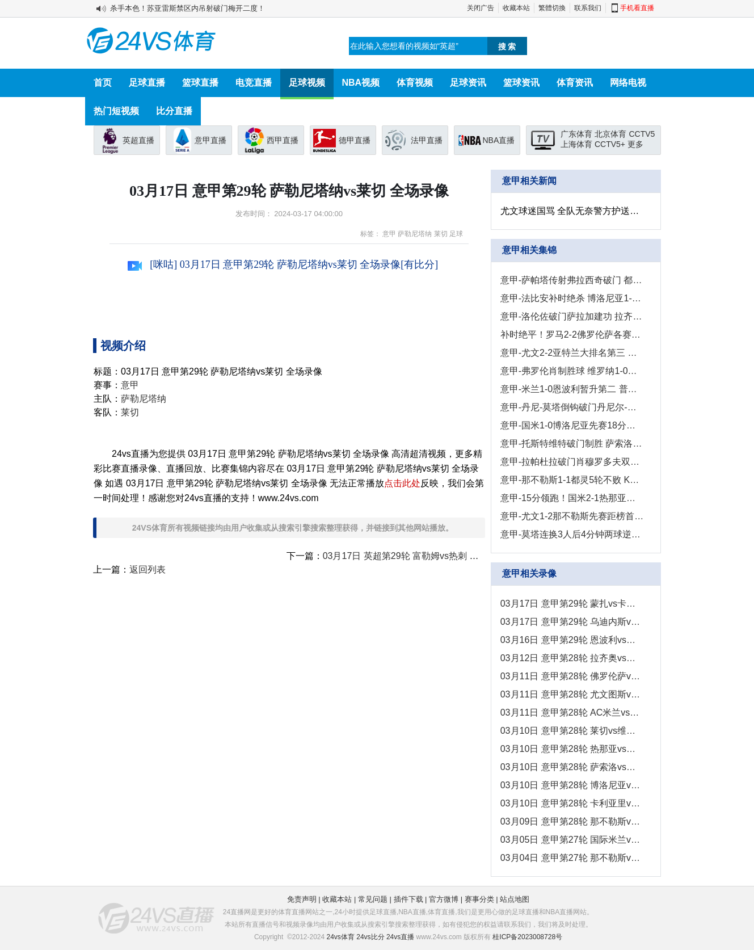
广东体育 (576, 133)
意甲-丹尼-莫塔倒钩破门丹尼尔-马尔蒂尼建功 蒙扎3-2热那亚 (572, 407)
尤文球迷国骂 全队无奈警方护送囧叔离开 (572, 211)
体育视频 (415, 82)
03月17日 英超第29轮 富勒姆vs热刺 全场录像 (414, 556)
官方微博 (443, 899)
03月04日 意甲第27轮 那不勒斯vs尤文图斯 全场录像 (572, 858)
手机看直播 (637, 8)
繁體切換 (552, 8)
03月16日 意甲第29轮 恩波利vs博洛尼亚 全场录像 (572, 640)
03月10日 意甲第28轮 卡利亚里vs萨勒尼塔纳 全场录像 (572, 803)
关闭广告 (480, 8)
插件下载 (408, 899)
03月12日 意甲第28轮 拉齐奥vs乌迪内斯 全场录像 (572, 658)
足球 (456, 234)
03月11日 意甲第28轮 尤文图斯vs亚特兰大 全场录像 (572, 694)
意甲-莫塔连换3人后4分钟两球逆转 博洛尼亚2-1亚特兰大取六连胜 (572, 534)
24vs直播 (400, 937)
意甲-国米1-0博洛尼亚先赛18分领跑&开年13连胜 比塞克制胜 (572, 425)
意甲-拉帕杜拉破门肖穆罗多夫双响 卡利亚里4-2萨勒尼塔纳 (572, 461)
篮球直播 (200, 82)
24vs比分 (370, 937)
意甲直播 (210, 140)
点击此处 (402, 483)
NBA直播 (499, 140)
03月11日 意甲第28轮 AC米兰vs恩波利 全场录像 (572, 712)
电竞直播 (253, 82)
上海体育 (576, 144)
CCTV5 (642, 133)
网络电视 (628, 82)
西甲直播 (282, 140)
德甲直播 (354, 140)
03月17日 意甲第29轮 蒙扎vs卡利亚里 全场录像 (572, 603)
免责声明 (302, 899)
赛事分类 (479, 899)
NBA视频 (361, 82)
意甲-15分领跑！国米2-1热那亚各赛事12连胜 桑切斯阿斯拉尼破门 (572, 498)
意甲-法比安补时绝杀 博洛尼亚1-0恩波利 (572, 298)
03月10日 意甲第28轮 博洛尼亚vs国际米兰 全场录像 (572, 785)
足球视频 (307, 82)
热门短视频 (116, 111)
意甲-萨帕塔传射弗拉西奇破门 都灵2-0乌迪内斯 (572, 280)
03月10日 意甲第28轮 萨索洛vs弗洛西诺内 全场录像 (572, 767)
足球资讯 (468, 82)
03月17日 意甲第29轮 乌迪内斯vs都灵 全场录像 (572, 622)
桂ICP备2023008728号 (527, 937)
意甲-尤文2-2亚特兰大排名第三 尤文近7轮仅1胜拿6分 (572, 353)
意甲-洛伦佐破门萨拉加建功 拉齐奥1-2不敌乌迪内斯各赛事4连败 (572, 316)
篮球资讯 (521, 82)
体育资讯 (575, 82)
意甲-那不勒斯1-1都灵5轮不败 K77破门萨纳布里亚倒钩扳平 (572, 480)
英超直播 (138, 140)
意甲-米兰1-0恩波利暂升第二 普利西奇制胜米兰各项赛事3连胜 (572, 389)
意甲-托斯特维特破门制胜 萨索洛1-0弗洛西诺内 (572, 443)
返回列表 (147, 569)
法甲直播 (427, 140)
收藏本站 (516, 8)
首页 (103, 82)
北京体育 (610, 133)
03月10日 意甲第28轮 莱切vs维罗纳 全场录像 (572, 730)
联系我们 (587, 8)
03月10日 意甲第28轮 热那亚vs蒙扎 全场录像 (572, 749)
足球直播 (147, 82)
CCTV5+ (610, 144)
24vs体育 (341, 937)
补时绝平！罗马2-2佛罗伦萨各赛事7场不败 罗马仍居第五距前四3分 (572, 334)
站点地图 (514, 899)
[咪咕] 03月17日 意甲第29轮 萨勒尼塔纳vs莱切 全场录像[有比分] (283, 264)
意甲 (389, 234)
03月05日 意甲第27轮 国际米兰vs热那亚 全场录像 (572, 839)
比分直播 (174, 111)
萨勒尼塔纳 (415, 234)
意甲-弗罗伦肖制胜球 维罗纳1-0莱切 (572, 371)
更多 (635, 144)
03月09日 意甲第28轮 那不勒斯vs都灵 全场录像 (572, 821)
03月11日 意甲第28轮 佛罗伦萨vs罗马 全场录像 (572, 676)
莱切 (441, 234)
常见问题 (372, 899)
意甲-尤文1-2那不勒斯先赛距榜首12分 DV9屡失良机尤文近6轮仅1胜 (572, 516)
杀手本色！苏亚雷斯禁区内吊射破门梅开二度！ (187, 8)
